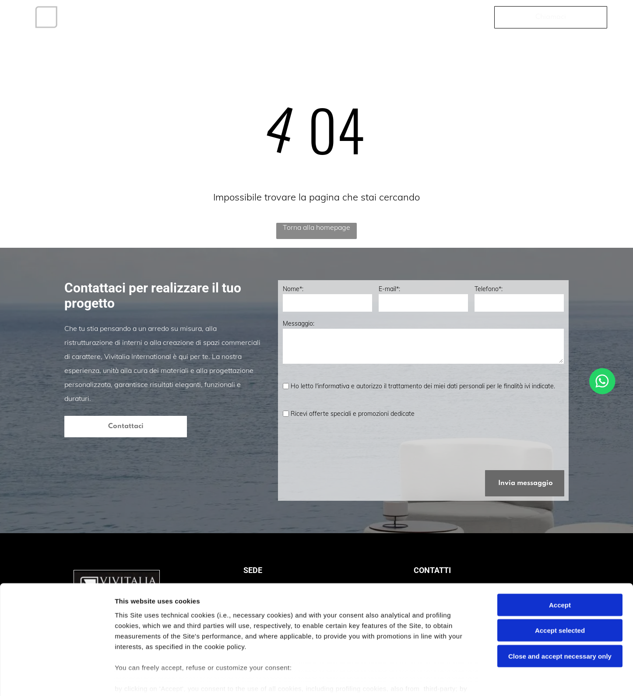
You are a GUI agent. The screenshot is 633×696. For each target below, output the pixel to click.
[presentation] (349, 444)
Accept (560, 561)
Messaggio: (298, 323)
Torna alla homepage (316, 227)
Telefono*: (489, 289)
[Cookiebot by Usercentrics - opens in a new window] (56, 678)
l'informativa (332, 386)
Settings (445, 678)
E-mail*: (389, 289)
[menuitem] (110, 17)
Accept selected (560, 586)
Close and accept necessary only (560, 612)
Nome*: (293, 289)
